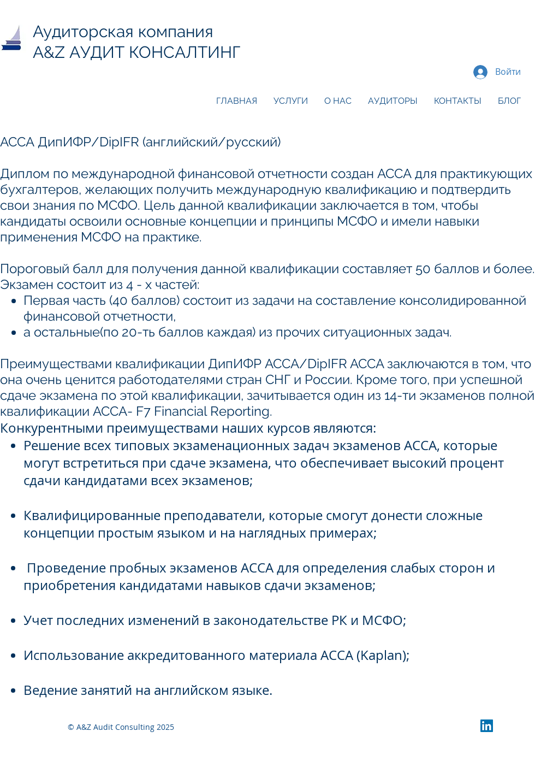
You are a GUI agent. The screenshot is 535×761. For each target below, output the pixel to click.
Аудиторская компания (123, 31)
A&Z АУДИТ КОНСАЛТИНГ (141, 52)
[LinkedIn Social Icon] (486, 725)
